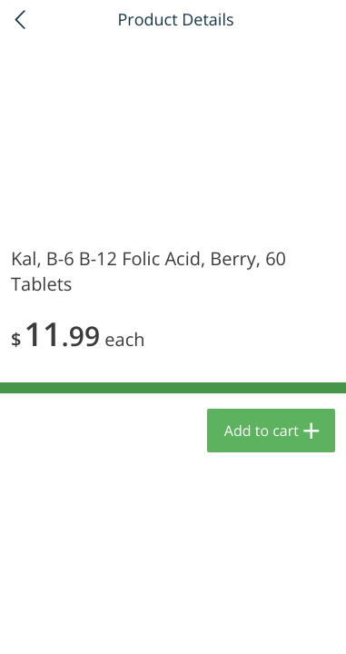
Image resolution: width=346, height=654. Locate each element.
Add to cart (261, 431)
